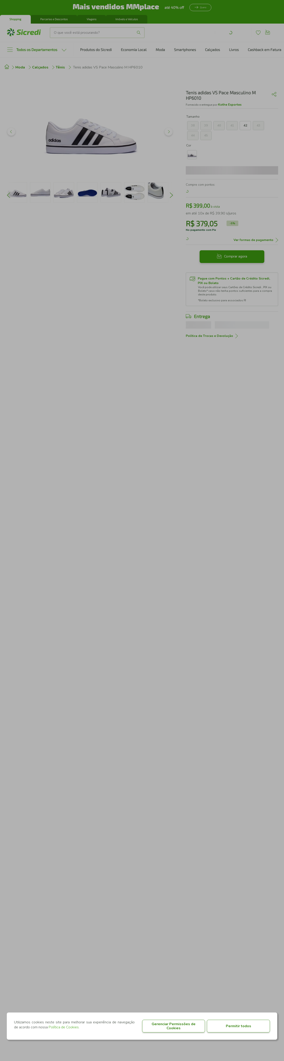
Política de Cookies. (64, 1027)
